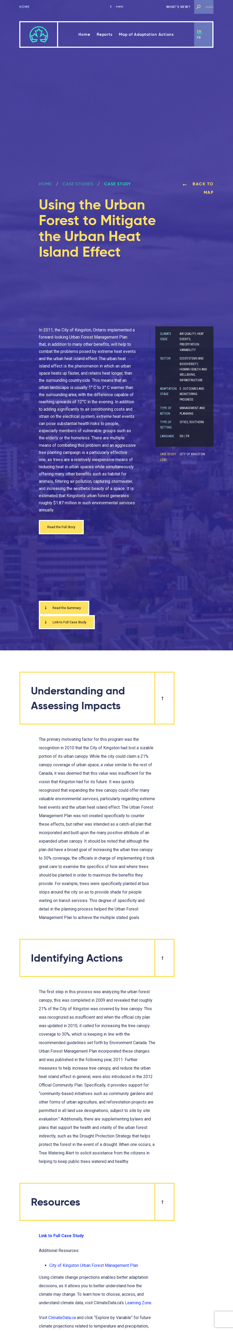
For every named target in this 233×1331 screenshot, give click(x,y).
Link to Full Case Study (70, 625)
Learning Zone (138, 1307)
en (199, 31)
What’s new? (178, 7)
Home (24, 7)
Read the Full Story (64, 527)
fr (199, 38)
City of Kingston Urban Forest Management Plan (93, 1269)
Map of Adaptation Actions (146, 34)
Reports (104, 34)
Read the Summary (66, 610)
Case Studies (78, 183)
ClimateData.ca (62, 1322)
